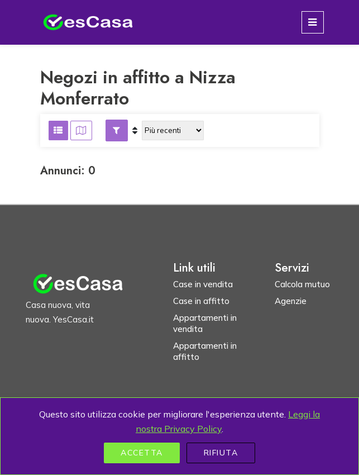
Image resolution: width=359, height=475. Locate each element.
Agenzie (291, 301)
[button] (117, 130)
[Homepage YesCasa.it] (88, 22)
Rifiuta (221, 453)
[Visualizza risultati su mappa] (81, 130)
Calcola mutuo (302, 284)
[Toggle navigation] (312, 22)
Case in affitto (201, 301)
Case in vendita (203, 284)
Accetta (142, 453)
